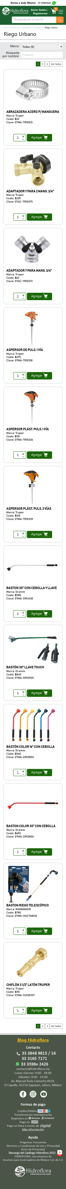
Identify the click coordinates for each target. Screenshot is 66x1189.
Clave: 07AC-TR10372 (19, 281)
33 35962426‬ (44, 3)
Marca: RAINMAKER (18, 909)
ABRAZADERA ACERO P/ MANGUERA (32, 112)
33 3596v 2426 (34, 1064)
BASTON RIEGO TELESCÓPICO (27, 905)
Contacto (33, 1048)
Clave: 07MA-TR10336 (19, 439)
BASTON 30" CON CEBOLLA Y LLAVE (31, 588)
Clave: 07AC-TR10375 (19, 201)
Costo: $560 (13, 753)
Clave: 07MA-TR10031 (19, 122)
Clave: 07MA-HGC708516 (21, 916)
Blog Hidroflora (33, 1041)
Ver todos (56, 64)
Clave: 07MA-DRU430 (19, 598)
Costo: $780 (13, 912)
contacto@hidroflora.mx (33, 1069)
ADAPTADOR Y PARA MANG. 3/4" (29, 270)
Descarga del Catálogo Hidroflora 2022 (32, 1153)
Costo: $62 (12, 277)
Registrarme (40, 13)
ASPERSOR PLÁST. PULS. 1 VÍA (27, 429)
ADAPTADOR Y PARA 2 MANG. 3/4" (30, 191)
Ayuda (33, 1137)
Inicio (7, 28)
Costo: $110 (13, 436)
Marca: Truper (15, 115)
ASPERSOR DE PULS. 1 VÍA (24, 350)
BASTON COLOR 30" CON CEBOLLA (30, 826)
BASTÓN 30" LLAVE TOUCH (25, 667)
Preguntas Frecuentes (33, 1142)
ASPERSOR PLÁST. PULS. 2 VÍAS (28, 508)
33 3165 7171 (34, 1059)
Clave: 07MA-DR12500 (20, 677)
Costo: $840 (13, 674)
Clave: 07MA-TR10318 (19, 360)
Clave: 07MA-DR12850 (20, 757)
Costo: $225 (13, 198)
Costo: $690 (13, 833)
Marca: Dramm (15, 591)
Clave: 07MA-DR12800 (20, 836)
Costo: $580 (13, 595)
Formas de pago (33, 1105)
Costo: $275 (13, 357)
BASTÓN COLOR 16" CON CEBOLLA (30, 747)
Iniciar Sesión (38, 10)
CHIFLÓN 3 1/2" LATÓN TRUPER (28, 985)
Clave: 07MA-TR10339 (19, 519)
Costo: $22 (12, 119)
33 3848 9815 (34, 1053)
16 (53, 1053)
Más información (33, 1129)
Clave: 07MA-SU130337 (20, 995)
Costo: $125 (13, 515)
